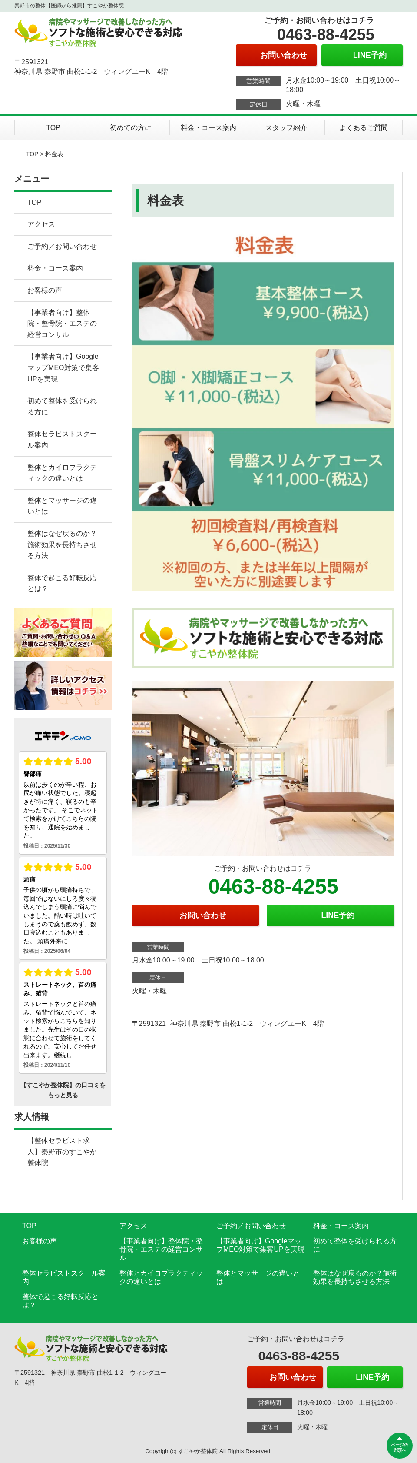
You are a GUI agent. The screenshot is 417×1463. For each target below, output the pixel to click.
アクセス (41, 224)
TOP (53, 127)
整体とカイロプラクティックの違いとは (62, 473)
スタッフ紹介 (286, 127)
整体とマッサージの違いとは (62, 506)
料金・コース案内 (208, 127)
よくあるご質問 (363, 127)
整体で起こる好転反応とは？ (62, 583)
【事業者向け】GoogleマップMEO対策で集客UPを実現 (63, 367)
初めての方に (131, 127)
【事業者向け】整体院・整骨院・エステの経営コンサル (62, 323)
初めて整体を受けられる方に (62, 406)
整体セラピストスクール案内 (62, 439)
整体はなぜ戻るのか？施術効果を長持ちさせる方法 (62, 544)
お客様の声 (44, 290)
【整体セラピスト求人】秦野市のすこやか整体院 (62, 1151)
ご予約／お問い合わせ (62, 246)
